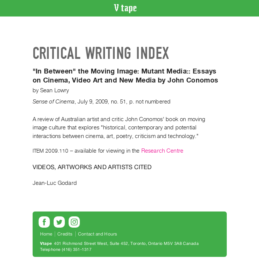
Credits (64, 234)
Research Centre (162, 151)
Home (46, 234)
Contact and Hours (97, 234)
